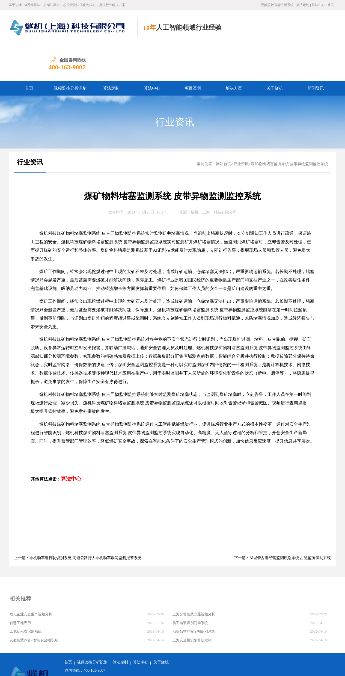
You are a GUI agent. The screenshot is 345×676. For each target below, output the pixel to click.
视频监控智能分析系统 (277, 5)
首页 (330, 5)
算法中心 (318, 5)
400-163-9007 (317, 31)
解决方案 (234, 53)
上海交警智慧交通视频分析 (193, 579)
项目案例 (193, 53)
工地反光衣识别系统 (25, 596)
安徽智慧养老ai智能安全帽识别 (34, 605)
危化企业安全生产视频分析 (31, 579)
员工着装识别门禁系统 (190, 587)
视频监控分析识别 (70, 53)
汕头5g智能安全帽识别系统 (193, 596)
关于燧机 (275, 53)
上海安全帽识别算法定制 (192, 605)
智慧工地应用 (20, 587)
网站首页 (223, 128)
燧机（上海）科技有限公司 (214, 177)
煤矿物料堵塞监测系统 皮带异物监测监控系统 (289, 128)
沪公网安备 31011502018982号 (92, 668)
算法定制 (302, 5)
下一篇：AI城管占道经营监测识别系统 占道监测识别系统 (282, 522)
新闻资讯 (316, 53)
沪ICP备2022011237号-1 (143, 668)
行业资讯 (174, 86)
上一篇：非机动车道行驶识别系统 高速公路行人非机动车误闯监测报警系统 (77, 522)
